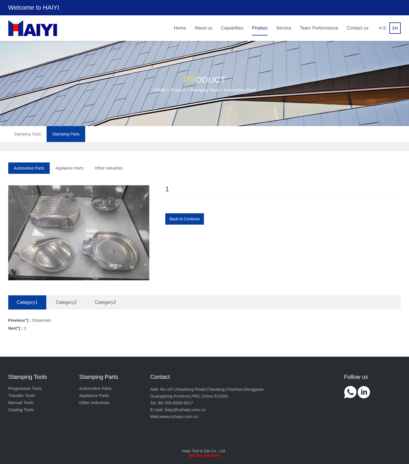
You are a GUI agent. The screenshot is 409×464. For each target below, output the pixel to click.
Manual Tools (20, 402)
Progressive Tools (25, 388)
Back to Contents (185, 219)
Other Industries (109, 168)
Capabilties (232, 28)
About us (203, 28)
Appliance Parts (69, 168)
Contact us (357, 28)
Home (180, 28)
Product (260, 28)
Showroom (29, 320)
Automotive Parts (29, 168)
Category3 (105, 302)
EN (395, 28)
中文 (383, 28)
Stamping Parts (204, 89)
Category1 (27, 302)
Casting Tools (21, 409)
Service (283, 28)
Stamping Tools (27, 134)
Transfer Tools (21, 395)
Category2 (66, 302)
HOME (159, 89)
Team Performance (319, 28)
